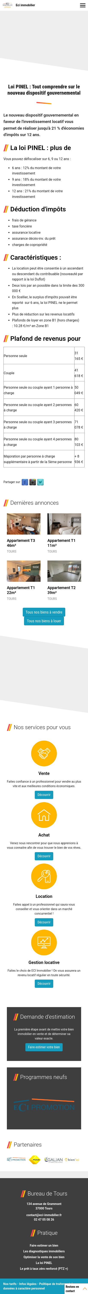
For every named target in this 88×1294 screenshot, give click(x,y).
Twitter (40, 482)
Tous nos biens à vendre (44, 612)
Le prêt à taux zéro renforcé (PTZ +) (44, 1268)
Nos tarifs (10, 1284)
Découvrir (44, 795)
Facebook (24, 482)
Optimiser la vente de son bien (44, 1257)
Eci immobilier (18, 5)
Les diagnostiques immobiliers (44, 1251)
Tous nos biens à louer (44, 621)
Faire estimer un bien (44, 1245)
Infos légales (27, 1284)
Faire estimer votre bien (44, 1047)
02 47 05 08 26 (44, 1219)
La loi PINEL (44, 1263)
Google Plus (32, 482)
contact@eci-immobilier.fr (44, 1215)
